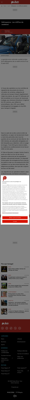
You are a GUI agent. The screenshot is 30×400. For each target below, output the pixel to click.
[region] (15, 200)
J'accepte (15, 221)
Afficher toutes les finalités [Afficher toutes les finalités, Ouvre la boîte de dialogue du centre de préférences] (15, 217)
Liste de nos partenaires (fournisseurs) (10, 213)
